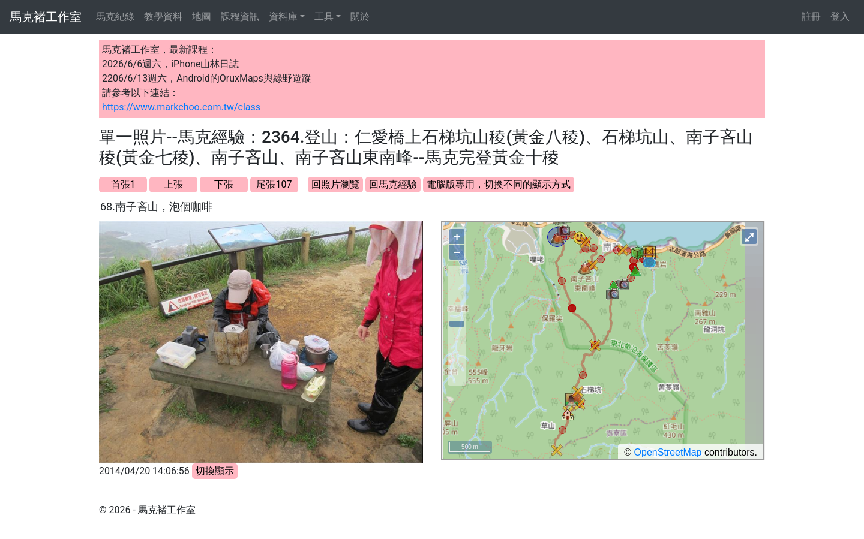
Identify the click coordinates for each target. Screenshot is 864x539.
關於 (360, 16)
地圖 (201, 16)
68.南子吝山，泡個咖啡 (156, 206)
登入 (840, 16)
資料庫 (283, 16)
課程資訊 (240, 16)
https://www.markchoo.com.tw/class (181, 107)
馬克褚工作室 (46, 17)
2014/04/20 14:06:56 (144, 471)
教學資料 (163, 16)
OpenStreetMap (668, 452)
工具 (324, 16)
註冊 (811, 16)
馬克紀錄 (115, 16)
